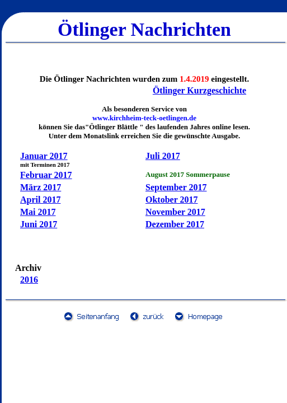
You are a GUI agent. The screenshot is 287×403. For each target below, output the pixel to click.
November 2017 (175, 212)
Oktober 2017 (171, 199)
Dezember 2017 (174, 224)
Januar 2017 (44, 156)
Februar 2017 (46, 175)
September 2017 (175, 187)
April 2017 (40, 199)
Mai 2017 (38, 212)
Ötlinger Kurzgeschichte (199, 90)
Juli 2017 (162, 156)
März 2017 (40, 187)
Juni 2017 (38, 224)
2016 (29, 279)
